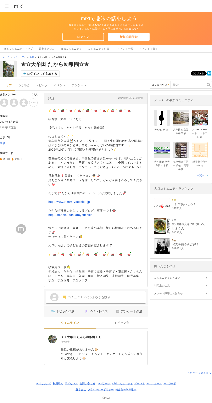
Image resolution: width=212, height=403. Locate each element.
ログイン (83, 37)
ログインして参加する (42, 73)
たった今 (65, 341)
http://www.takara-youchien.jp (69, 201)
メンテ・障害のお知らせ (168, 293)
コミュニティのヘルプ (167, 277)
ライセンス (71, 383)
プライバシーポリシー (101, 389)
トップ (7, 85)
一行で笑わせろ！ (184, 204)
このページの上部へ (199, 372)
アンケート (79, 85)
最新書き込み (47, 48)
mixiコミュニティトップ (18, 48)
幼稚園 (7, 159)
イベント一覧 (126, 48)
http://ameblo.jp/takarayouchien (70, 215)
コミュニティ (19, 57)
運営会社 (81, 389)
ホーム (6, 57)
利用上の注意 (162, 285)
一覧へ (201, 175)
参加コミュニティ (71, 48)
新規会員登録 (129, 37)
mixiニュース (154, 383)
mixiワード (169, 383)
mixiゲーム (104, 383)
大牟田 (18, 159)
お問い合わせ (87, 383)
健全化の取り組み (126, 389)
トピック (42, 85)
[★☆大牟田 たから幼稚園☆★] (52, 339)
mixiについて (43, 383)
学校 (32, 57)
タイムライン (70, 322)
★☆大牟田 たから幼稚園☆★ (81, 337)
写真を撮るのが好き (185, 244)
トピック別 (121, 322)
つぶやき (24, 85)
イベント (60, 85)
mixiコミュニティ (122, 383)
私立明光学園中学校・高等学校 (181, 165)
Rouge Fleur (162, 129)
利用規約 (58, 383)
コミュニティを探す (100, 48)
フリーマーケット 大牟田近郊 (200, 133)
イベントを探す (149, 48)
